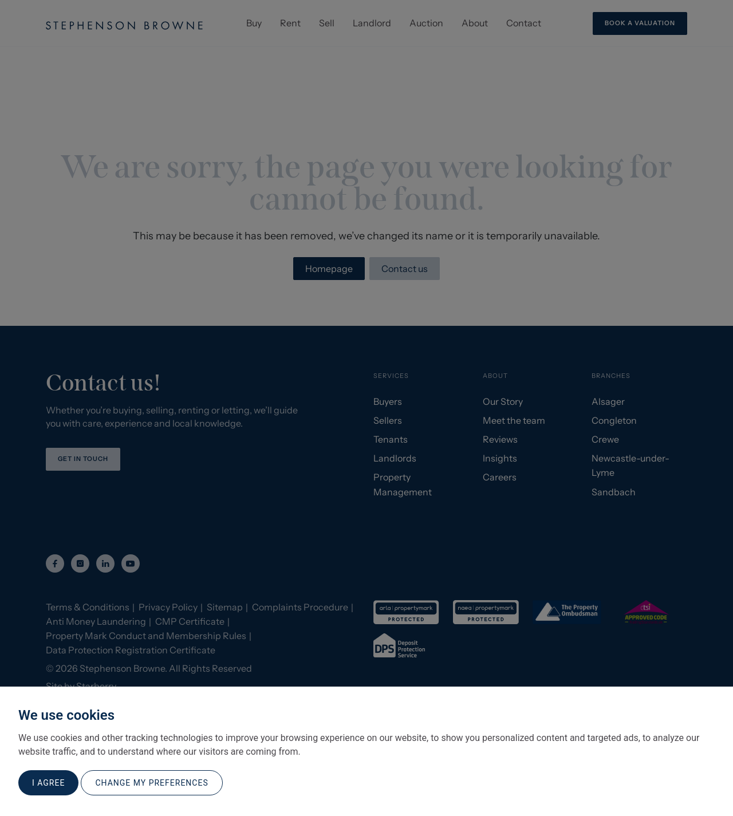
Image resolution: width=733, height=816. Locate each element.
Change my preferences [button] (151, 782)
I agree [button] (48, 782)
